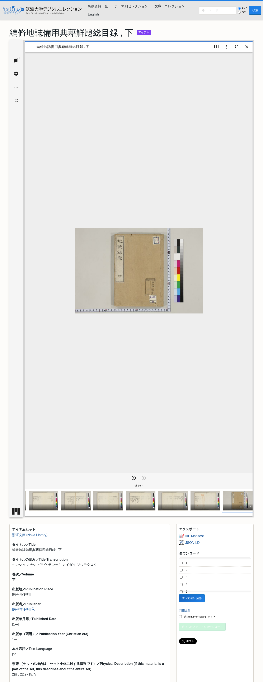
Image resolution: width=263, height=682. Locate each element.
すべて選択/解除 (192, 598)
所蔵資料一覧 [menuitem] (98, 6)
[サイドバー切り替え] (31, 47)
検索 (255, 10)
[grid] (139, 502)
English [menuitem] (93, 14)
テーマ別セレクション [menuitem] (131, 6)
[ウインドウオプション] (227, 47)
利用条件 (185, 610)
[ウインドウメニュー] (217, 47)
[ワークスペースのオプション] (16, 87)
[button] (238, 501)
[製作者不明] (21, 609)
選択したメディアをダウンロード (202, 626)
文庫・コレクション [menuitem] (170, 6)
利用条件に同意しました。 (199, 617)
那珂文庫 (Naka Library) (30, 535)
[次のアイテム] (134, 478)
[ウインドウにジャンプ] (16, 60)
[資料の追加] (16, 47)
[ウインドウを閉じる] (247, 47)
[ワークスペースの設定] (16, 74)
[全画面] (16, 100)
